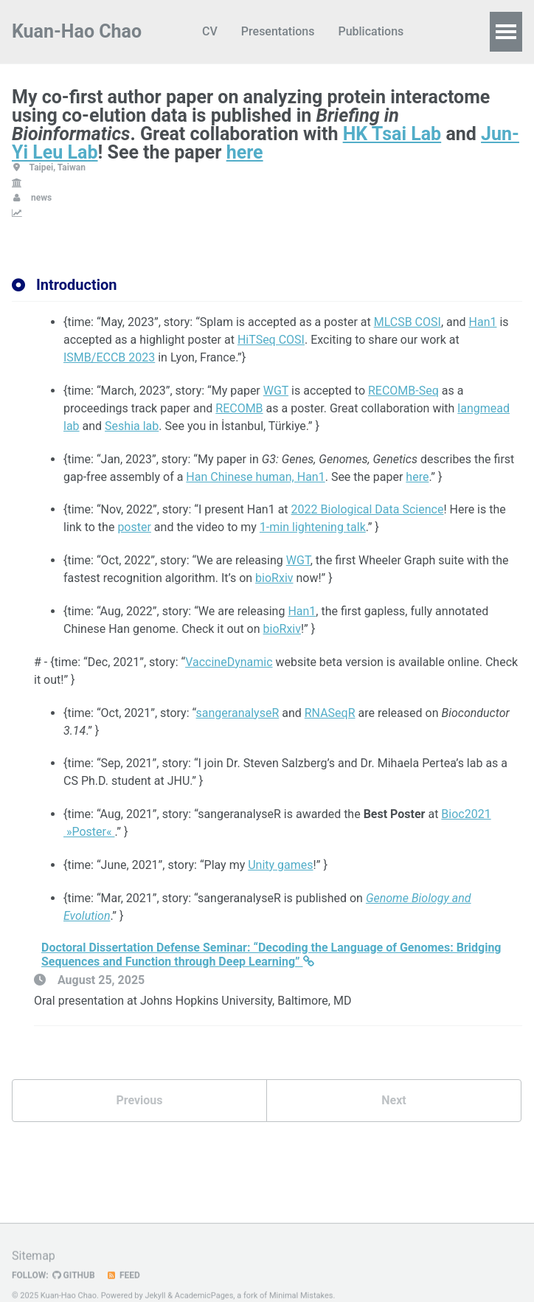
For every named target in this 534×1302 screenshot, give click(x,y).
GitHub (73, 1290)
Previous (139, 1100)
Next (393, 1100)
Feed (123, 1290)
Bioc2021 (465, 814)
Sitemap (33, 1271)
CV (210, 31)
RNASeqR (330, 713)
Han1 (483, 322)
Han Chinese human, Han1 (255, 477)
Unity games (280, 865)
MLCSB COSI (407, 322)
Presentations (278, 31)
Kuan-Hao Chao (77, 31)
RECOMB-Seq (403, 391)
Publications (370, 31)
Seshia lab (132, 426)
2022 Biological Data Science (367, 509)
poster (134, 527)
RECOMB (239, 408)
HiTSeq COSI (271, 340)
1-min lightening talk (313, 527)
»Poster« (88, 832)
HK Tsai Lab (392, 134)
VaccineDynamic (228, 662)
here (244, 152)
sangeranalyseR (238, 713)
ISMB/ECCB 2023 (109, 357)
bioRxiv (274, 578)
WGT (275, 391)
